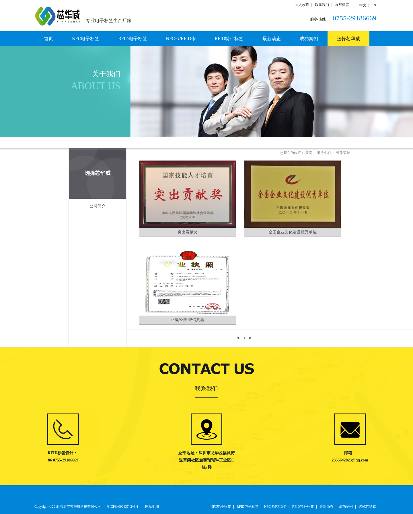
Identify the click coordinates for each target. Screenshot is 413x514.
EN (373, 5)
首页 (48, 38)
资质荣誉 (343, 153)
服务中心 (324, 153)
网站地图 (151, 507)
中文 (362, 5)
